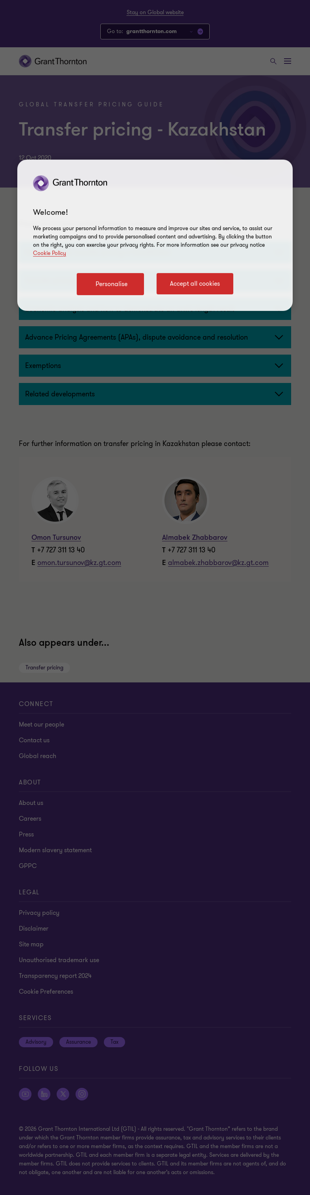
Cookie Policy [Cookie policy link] (49, 253)
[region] (155, 235)
